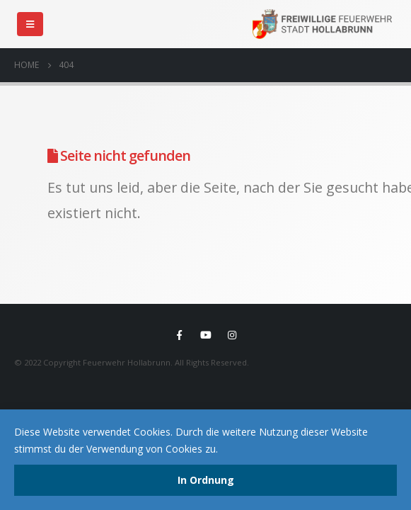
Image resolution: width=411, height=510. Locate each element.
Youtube (205, 335)
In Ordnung (206, 480)
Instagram (232, 335)
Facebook (179, 335)
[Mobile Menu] (30, 24)
